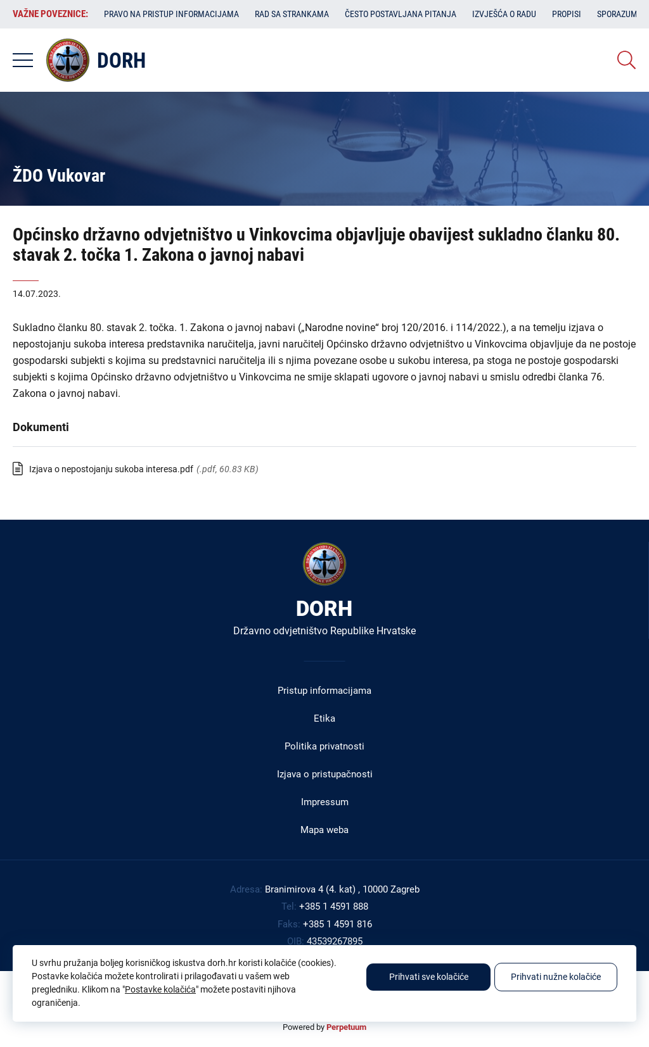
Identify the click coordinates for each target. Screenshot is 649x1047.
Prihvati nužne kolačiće (556, 977)
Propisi (566, 14)
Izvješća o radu (504, 14)
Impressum (325, 802)
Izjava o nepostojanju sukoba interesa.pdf (111, 469)
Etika (324, 718)
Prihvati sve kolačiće (428, 977)
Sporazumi (618, 14)
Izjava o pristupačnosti (325, 774)
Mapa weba (324, 830)
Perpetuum (346, 1027)
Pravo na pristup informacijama (171, 14)
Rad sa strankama (292, 14)
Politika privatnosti (324, 746)
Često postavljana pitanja (400, 14)
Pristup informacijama (324, 690)
